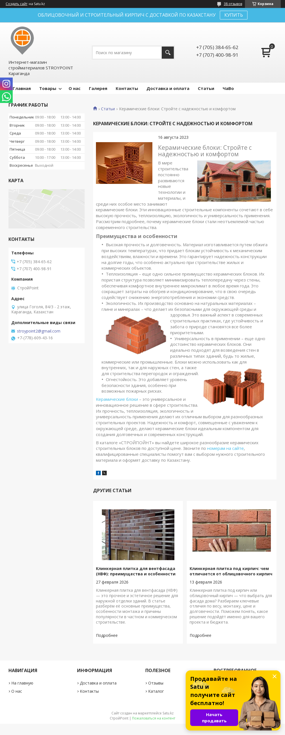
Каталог (156, 691)
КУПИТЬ (233, 15)
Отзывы (155, 683)
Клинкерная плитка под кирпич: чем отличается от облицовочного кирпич (231, 571)
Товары (47, 88)
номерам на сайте (225, 448)
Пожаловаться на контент (153, 718)
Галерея (98, 88)
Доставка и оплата (167, 88)
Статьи (206, 88)
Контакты (127, 88)
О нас (74, 88)
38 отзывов (233, 3)
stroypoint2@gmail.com (38, 331)
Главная (22, 88)
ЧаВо (228, 88)
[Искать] (168, 53)
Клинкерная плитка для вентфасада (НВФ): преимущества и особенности (136, 571)
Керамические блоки (117, 399)
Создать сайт (16, 4)
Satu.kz (168, 713)
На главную (22, 683)
